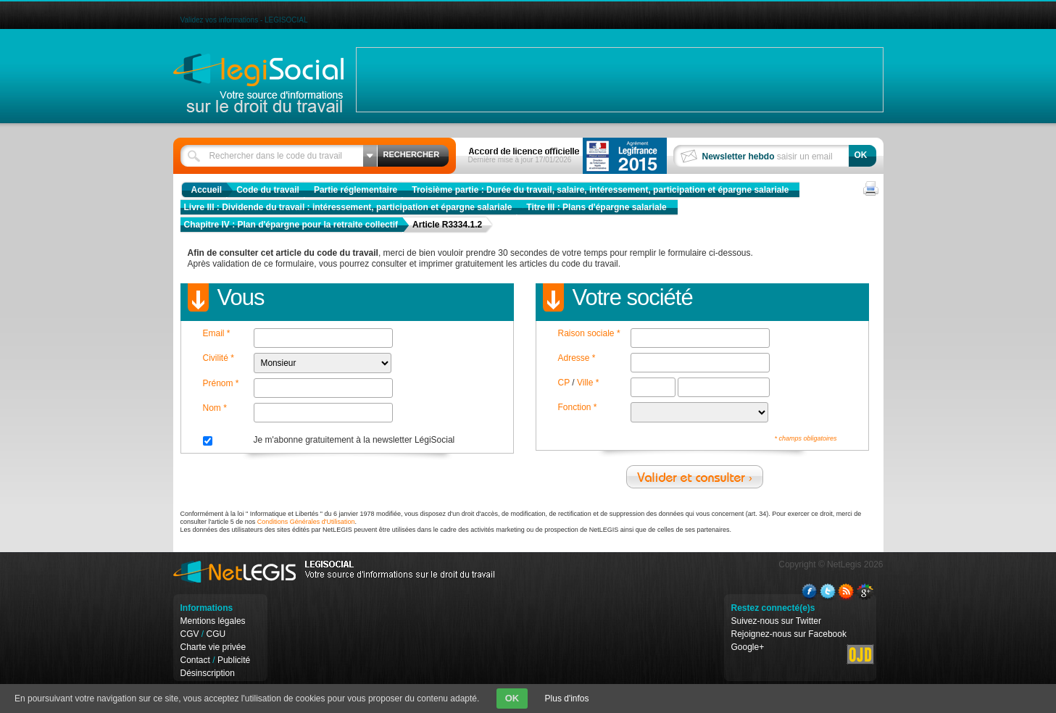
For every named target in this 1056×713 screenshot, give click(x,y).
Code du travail (267, 190)
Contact (195, 660)
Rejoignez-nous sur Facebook (789, 634)
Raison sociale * (589, 333)
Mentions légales (213, 621)
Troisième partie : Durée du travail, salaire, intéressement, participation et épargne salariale (600, 190)
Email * (216, 333)
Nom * (215, 408)
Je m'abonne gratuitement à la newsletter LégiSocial (354, 440)
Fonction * (577, 407)
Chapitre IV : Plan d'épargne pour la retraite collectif (291, 225)
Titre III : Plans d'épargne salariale (596, 207)
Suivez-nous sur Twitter (776, 621)
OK (512, 698)
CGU (216, 634)
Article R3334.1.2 (447, 225)
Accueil (207, 190)
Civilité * (218, 358)
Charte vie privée (213, 647)
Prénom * (221, 383)
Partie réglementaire (355, 190)
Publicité (233, 660)
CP (564, 383)
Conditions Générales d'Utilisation (306, 521)
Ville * (588, 383)
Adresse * (577, 358)
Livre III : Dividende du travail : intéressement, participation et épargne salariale (348, 207)
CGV (189, 634)
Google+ (748, 647)
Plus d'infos (567, 698)
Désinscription (207, 673)
